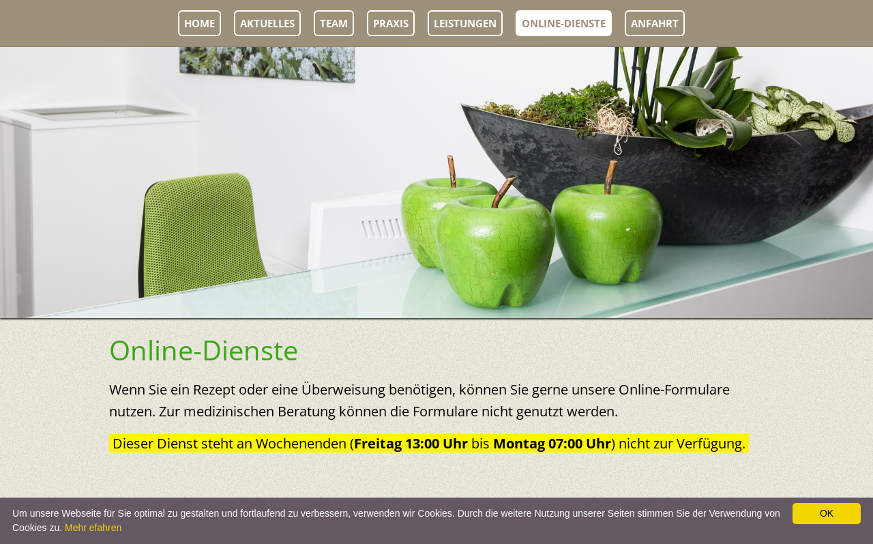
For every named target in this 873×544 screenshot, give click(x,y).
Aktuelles (267, 23)
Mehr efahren (93, 527)
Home (199, 23)
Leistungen (465, 23)
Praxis (391, 23)
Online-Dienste (564, 23)
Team (334, 23)
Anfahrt (655, 23)
